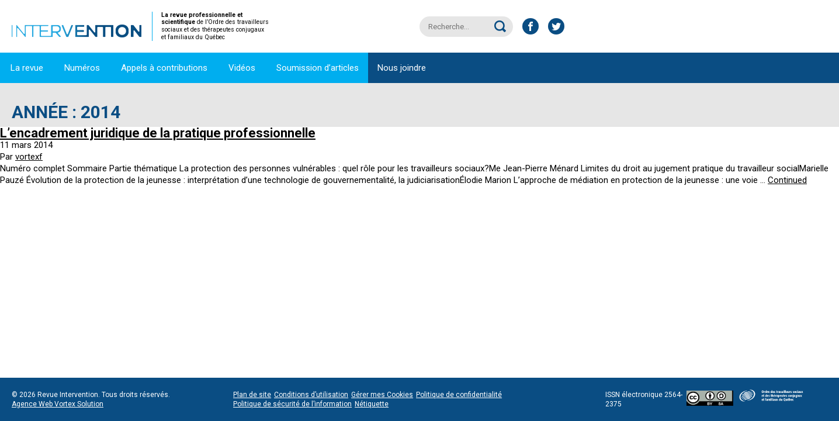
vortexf (29, 156)
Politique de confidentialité (459, 395)
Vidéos (241, 68)
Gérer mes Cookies (382, 395)
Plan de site (252, 395)
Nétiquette (372, 404)
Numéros (82, 68)
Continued (787, 180)
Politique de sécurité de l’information (292, 404)
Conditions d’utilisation (311, 395)
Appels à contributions (164, 68)
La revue (27, 68)
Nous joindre (401, 68)
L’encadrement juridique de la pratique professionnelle (158, 133)
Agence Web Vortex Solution (57, 404)
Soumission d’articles (317, 68)
